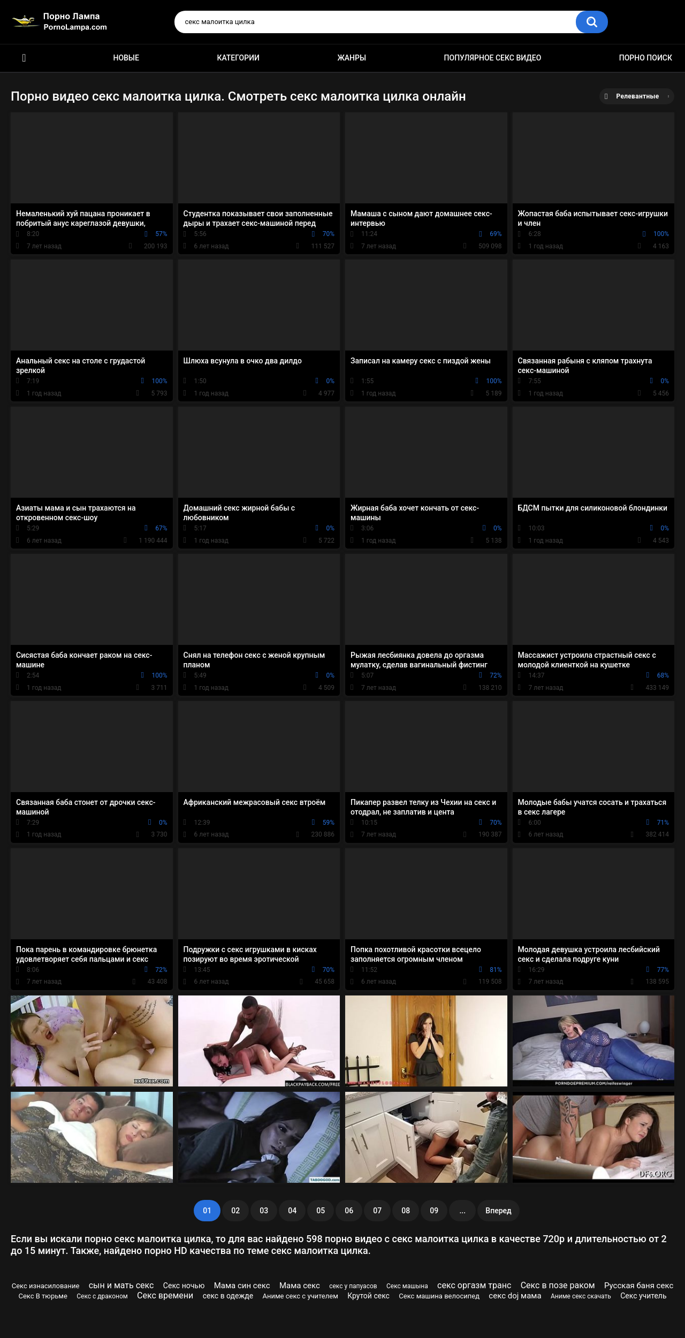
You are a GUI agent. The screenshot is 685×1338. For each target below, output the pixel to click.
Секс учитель (643, 1295)
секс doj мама (515, 1296)
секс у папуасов (353, 1286)
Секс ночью (184, 1285)
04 (292, 1210)
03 (264, 1210)
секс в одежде (228, 1295)
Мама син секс (242, 1285)
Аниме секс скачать (581, 1296)
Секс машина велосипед (439, 1296)
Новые (126, 58)
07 (377, 1210)
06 (349, 1210)
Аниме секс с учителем (300, 1296)
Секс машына (407, 1286)
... (462, 1210)
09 (434, 1210)
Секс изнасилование (46, 1286)
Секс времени (165, 1295)
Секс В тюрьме (42, 1296)
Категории (238, 58)
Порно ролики (24, 58)
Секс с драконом (102, 1296)
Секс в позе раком (558, 1285)
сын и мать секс (121, 1285)
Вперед (498, 1210)
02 (235, 1210)
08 (405, 1210)
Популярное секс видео (493, 58)
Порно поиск (645, 58)
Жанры (351, 58)
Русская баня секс (638, 1285)
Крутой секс (368, 1295)
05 (320, 1210)
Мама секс (299, 1285)
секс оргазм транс (474, 1285)
